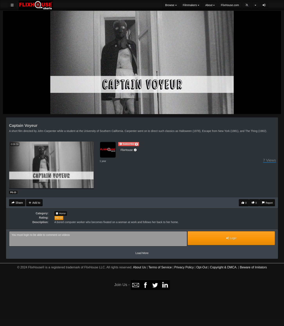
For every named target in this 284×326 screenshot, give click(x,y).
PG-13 (59, 218)
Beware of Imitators (253, 267)
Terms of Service (160, 267)
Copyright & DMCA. (223, 267)
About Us (139, 267)
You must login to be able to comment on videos (98, 238)
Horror (61, 213)
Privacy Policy (184, 267)
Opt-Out (201, 267)
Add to (34, 202)
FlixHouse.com (230, 5)
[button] (128, 144)
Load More (142, 253)
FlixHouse (129, 150)
